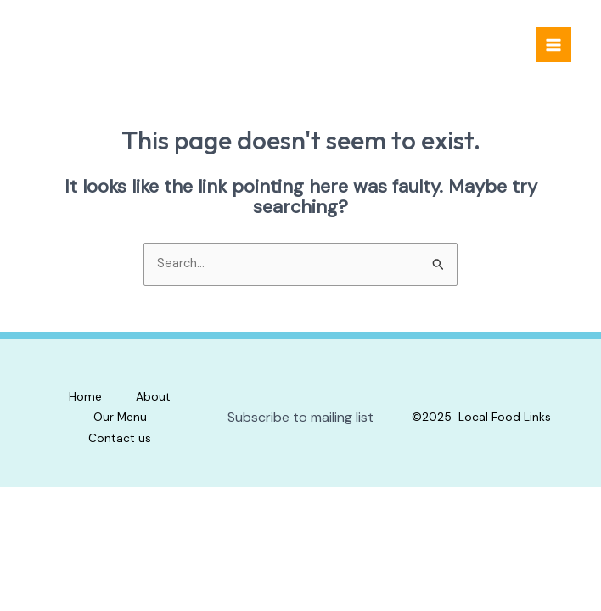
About (153, 396)
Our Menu (120, 416)
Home (85, 396)
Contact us (119, 438)
